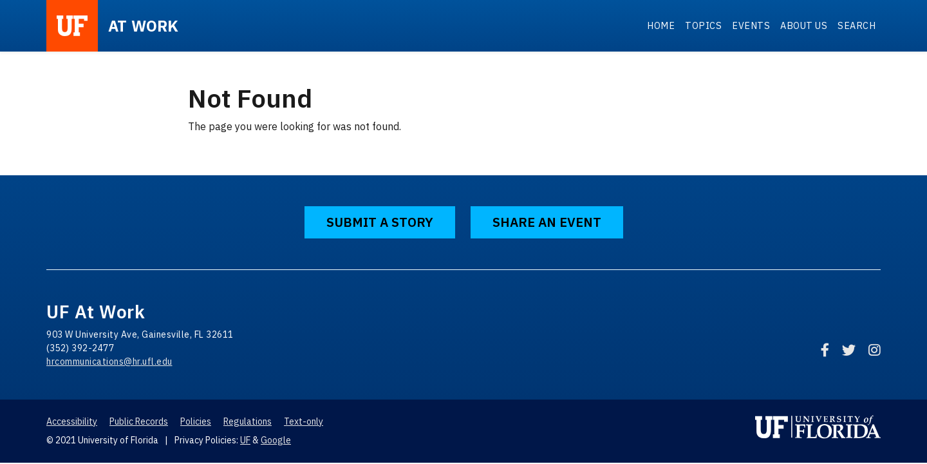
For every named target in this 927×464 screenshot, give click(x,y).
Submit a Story (379, 222)
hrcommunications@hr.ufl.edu (109, 361)
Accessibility (71, 421)
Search (857, 25)
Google (276, 440)
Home (661, 25)
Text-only (303, 421)
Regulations (247, 421)
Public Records (138, 421)
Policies (195, 421)
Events (751, 25)
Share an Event (546, 222)
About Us (803, 25)
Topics (703, 25)
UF (245, 440)
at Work (143, 25)
